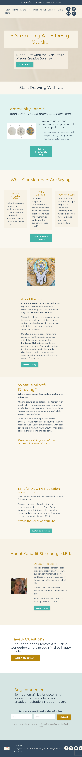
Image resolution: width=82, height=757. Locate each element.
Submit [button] (64, 717)
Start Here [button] (24, 65)
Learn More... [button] (42, 608)
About (43, 10)
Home (15, 10)
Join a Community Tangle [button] (41, 152)
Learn (23, 10)
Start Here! (7, 11)
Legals (19, 748)
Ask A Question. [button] (25, 657)
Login (60, 10)
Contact (51, 10)
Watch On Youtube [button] (41, 530)
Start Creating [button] (30, 363)
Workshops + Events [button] (41, 235)
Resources (33, 10)
